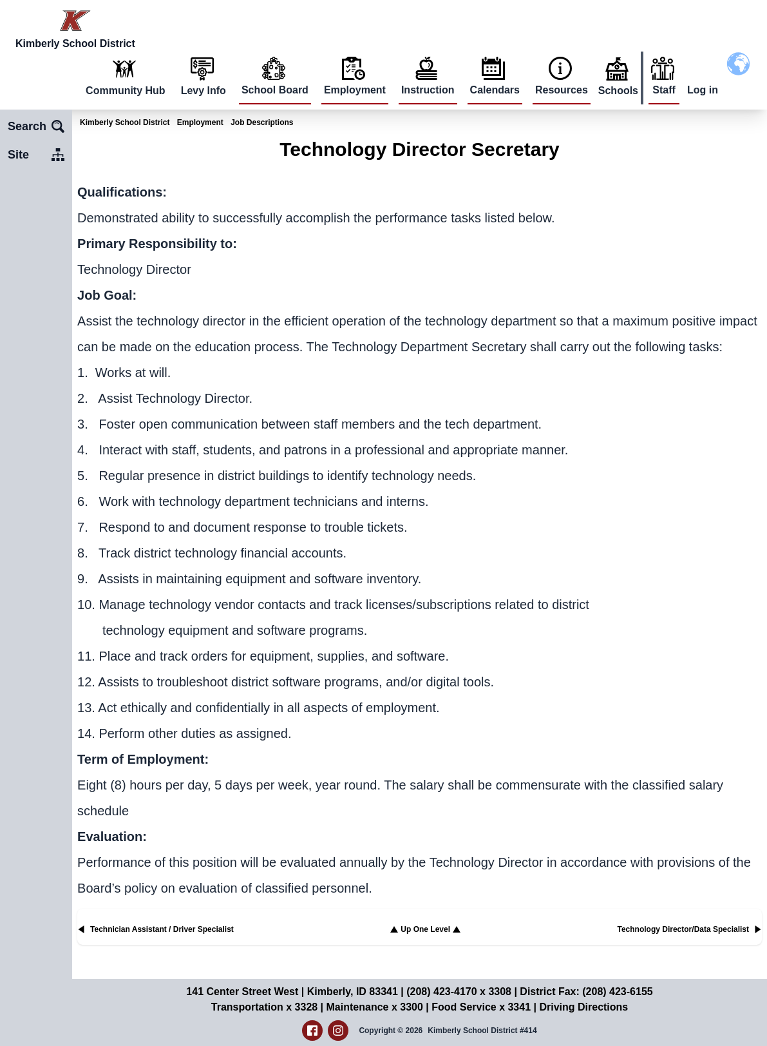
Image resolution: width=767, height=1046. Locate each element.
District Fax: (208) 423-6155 (586, 991)
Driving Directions (583, 1007)
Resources (561, 89)
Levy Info (203, 90)
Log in (702, 89)
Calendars (495, 89)
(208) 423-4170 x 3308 (458, 991)
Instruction (428, 89)
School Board (274, 89)
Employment (355, 89)
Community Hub (126, 90)
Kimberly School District (124, 122)
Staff (664, 89)
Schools (618, 90)
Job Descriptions (262, 122)
